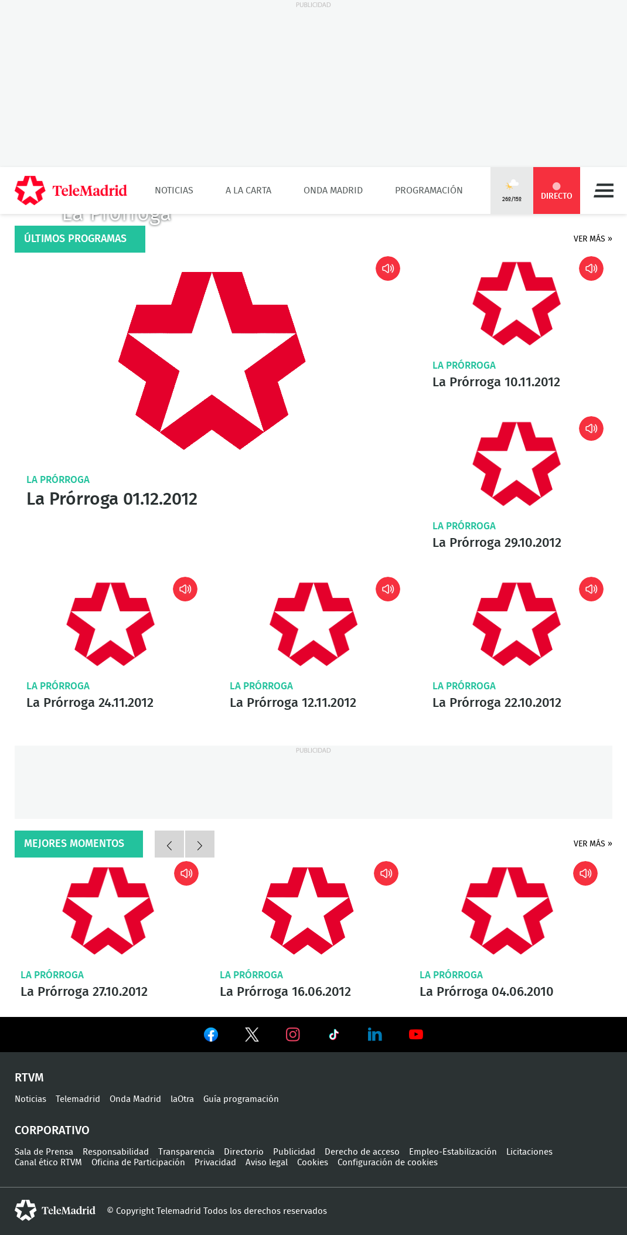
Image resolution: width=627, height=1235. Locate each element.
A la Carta (248, 190)
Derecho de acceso (362, 1152)
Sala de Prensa (44, 1152)
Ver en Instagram (293, 1034)
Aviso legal (267, 1162)
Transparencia (186, 1152)
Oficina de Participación (138, 1162)
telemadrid (55, 1210)
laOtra (182, 1099)
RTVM (29, 1078)
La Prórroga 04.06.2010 (507, 911)
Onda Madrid (333, 190)
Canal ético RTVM (48, 1162)
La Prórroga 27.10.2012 (108, 911)
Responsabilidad (116, 1152)
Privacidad (215, 1162)
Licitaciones (529, 1152)
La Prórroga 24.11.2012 (110, 624)
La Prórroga (58, 480)
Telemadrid (78, 1099)
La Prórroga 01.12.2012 (212, 360)
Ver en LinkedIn (375, 1034)
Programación (429, 190)
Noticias (174, 190)
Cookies (312, 1162)
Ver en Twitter (252, 1037)
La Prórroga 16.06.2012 (307, 911)
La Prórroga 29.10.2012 (516, 463)
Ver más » (593, 239)
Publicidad (294, 1152)
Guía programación (241, 1099)
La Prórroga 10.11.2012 (516, 303)
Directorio (244, 1152)
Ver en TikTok (334, 1037)
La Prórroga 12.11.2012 (314, 624)
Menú (603, 190)
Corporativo (52, 1131)
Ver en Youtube (416, 1034)
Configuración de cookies (388, 1162)
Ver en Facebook (211, 1037)
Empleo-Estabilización (453, 1152)
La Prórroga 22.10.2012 (516, 624)
